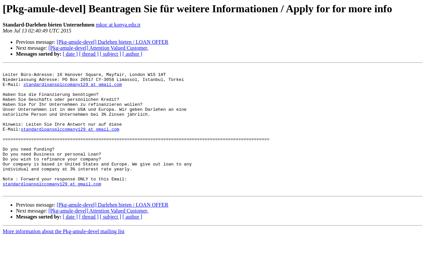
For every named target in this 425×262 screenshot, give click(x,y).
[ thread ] (89, 54)
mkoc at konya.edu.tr (118, 25)
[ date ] (70, 54)
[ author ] (132, 54)
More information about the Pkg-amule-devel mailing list (64, 256)
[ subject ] (110, 54)
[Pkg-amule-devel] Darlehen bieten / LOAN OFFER (112, 42)
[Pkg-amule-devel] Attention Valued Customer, (98, 48)
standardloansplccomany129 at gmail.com (72, 88)
